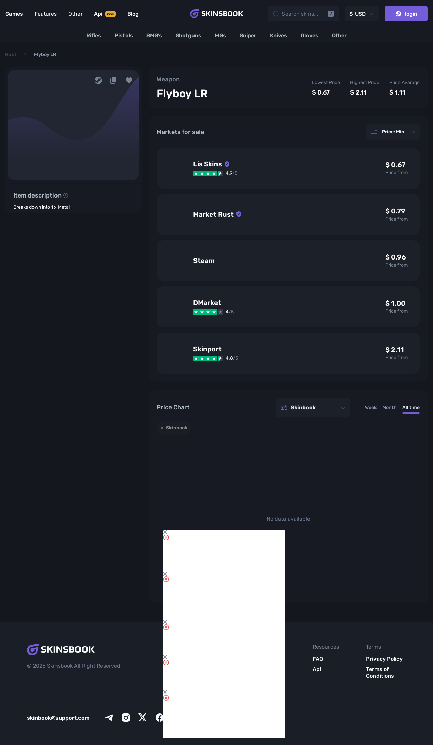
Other (75, 14)
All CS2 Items (209, 720)
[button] (129, 80)
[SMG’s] (154, 35)
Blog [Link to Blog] (133, 14)
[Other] (339, 35)
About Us (266, 659)
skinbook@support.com (58, 718)
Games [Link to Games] (14, 14)
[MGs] (220, 35)
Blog (260, 686)
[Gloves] (309, 35)
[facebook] (159, 717)
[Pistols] (124, 35)
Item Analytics (204, 695)
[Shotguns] (188, 35)
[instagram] (126, 717)
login (406, 13)
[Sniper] (248, 35)
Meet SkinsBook (267, 672)
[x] (143, 717)
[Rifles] (93, 35)
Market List (207, 709)
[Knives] (278, 35)
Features (46, 14)
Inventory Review (205, 662)
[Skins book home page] (216, 13)
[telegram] (109, 717)
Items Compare (204, 678)
